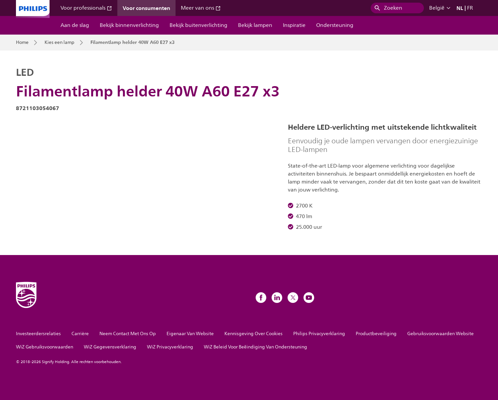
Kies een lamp (59, 43)
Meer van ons (201, 8)
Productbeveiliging (376, 333)
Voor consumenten (146, 8)
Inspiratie (294, 25)
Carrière (80, 333)
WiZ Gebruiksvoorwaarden (44, 347)
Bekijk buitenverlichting (198, 25)
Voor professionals (86, 8)
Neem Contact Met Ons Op (127, 333)
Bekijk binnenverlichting (129, 25)
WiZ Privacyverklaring (170, 347)
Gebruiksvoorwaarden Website (440, 333)
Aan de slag (75, 25)
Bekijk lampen (255, 25)
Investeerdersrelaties (38, 333)
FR (470, 8)
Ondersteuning (334, 25)
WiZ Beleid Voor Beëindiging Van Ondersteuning (255, 347)
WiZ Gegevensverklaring (110, 347)
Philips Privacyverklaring (319, 333)
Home (22, 43)
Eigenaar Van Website (190, 333)
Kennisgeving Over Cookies (253, 333)
